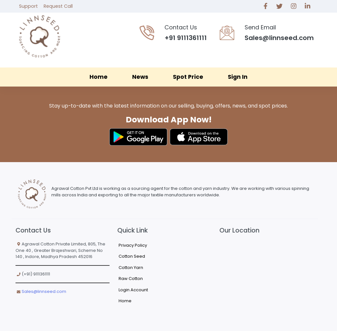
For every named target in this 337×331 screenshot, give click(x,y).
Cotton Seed (132, 256)
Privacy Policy (133, 245)
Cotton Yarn (131, 267)
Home (99, 77)
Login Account (133, 290)
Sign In (237, 77)
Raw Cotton (131, 278)
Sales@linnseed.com (44, 291)
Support (28, 6)
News (140, 77)
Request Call (58, 6)
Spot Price (188, 77)
